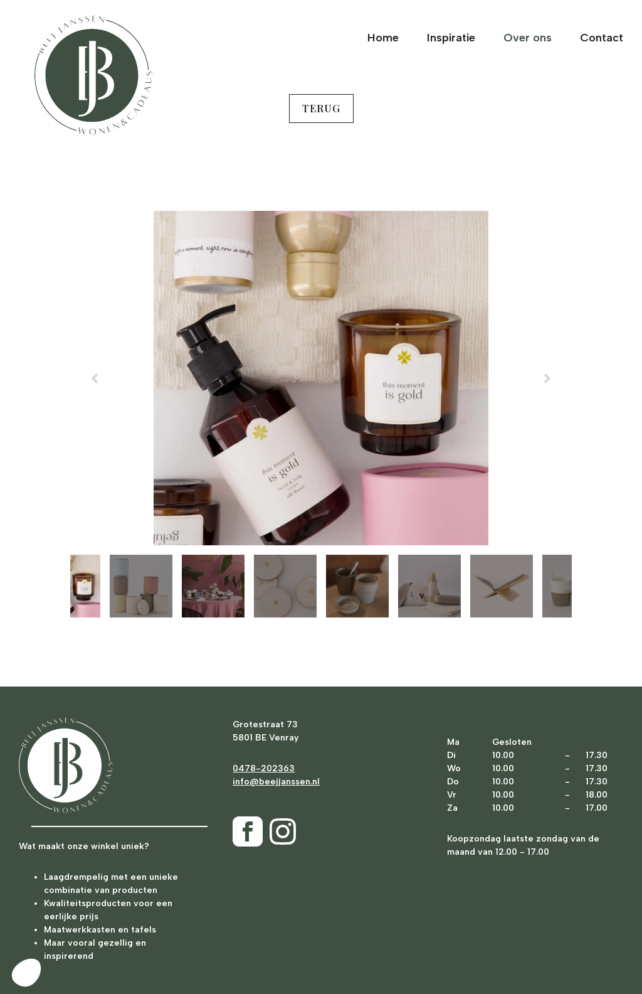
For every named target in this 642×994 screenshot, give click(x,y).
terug (321, 108)
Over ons (527, 38)
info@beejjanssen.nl (276, 781)
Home (383, 38)
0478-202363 (264, 768)
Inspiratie (451, 38)
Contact (601, 38)
